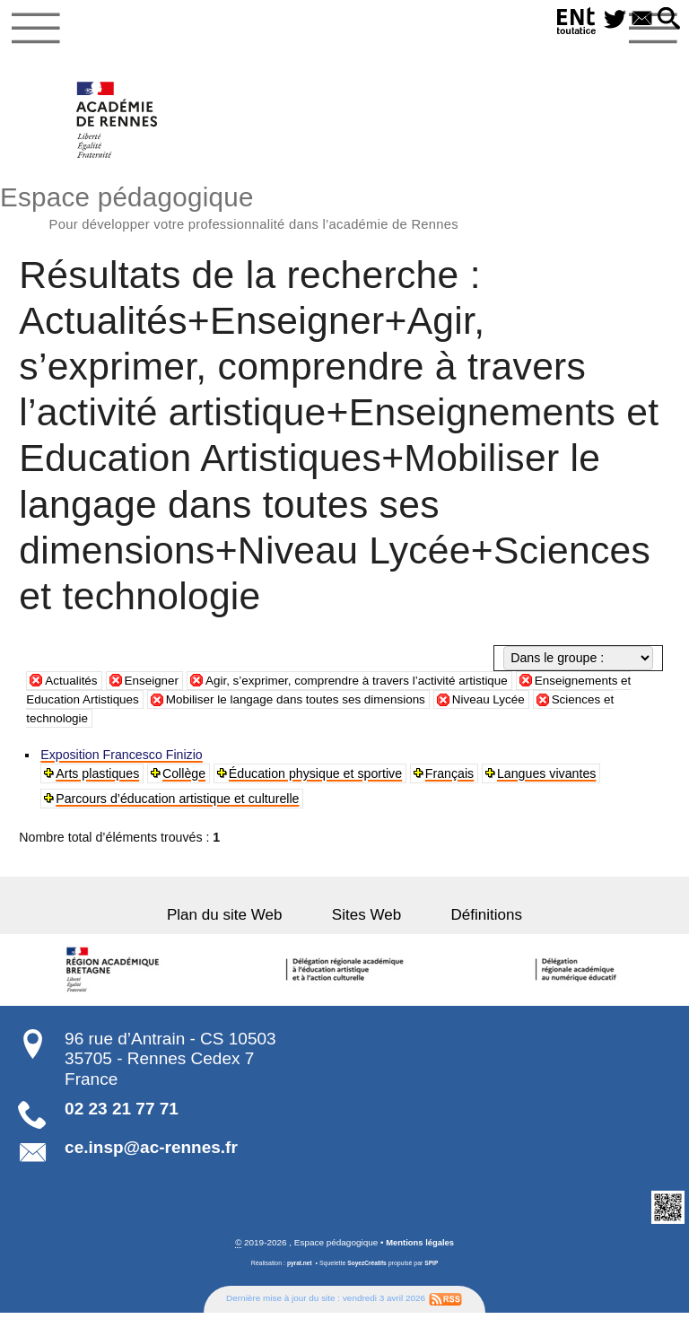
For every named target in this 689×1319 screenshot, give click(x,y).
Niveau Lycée (511, 704)
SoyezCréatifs (367, 1268)
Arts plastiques (98, 779)
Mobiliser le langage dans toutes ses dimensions (309, 704)
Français (450, 779)
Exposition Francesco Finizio (122, 760)
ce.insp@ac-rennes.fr (151, 1152)
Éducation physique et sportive (316, 779)
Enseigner (156, 684)
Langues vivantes (548, 779)
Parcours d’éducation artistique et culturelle (178, 804)
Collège (184, 779)
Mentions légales (420, 1248)
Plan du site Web (239, 920)
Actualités (72, 684)
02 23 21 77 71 (122, 1114)
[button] (667, 19)
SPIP (433, 1268)
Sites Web (366, 920)
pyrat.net (297, 1268)
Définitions (472, 920)
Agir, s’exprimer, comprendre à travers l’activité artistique (371, 684)
